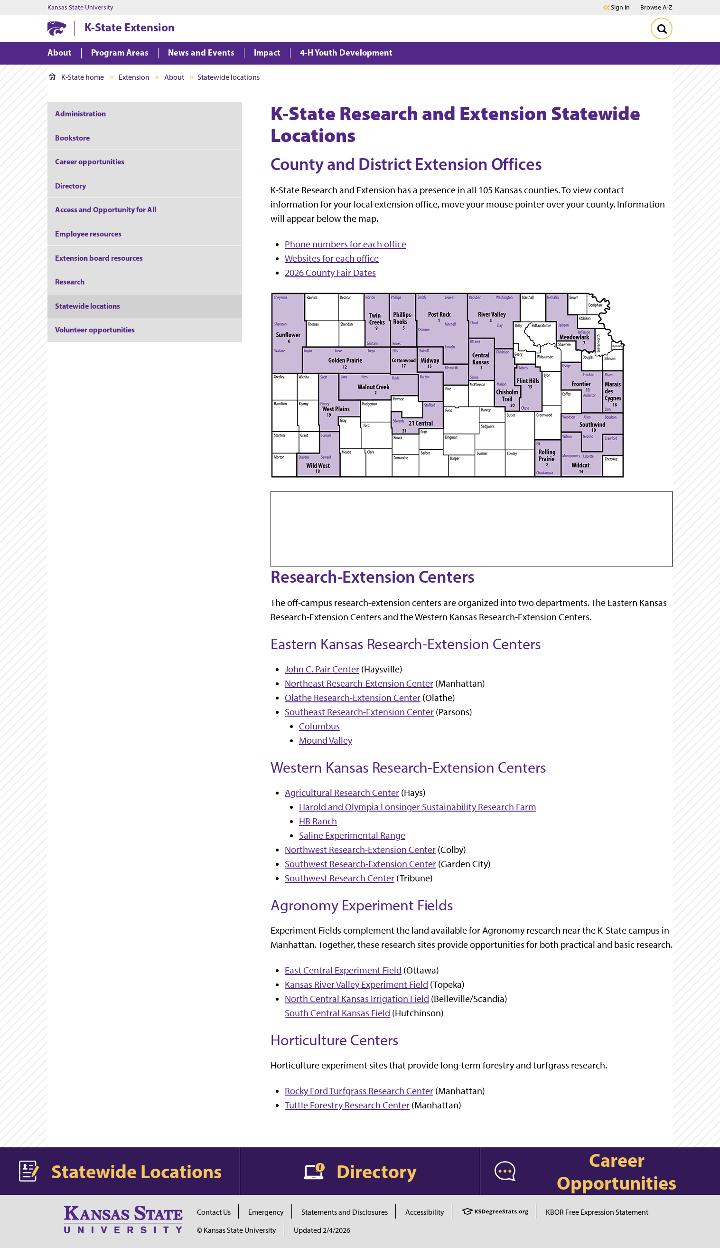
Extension (134, 77)
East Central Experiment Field (343, 970)
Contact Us (214, 1212)
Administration (80, 113)
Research (69, 281)
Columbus (319, 726)
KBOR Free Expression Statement (597, 1212)
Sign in (620, 7)
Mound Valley (325, 740)
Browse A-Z (656, 7)
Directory (70, 185)
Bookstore (73, 137)
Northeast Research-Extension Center (359, 683)
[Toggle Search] (662, 28)
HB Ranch (318, 821)
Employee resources (88, 233)
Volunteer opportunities (95, 329)
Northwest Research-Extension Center (360, 849)
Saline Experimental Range (352, 835)
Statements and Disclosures (344, 1212)
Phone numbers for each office (345, 244)
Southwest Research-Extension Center (360, 864)
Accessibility (424, 1212)
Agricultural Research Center (342, 792)
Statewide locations (87, 306)
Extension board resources (99, 258)
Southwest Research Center (339, 878)
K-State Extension (129, 27)
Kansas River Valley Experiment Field (356, 984)
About (174, 77)
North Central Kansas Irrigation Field (357, 998)
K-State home (76, 77)
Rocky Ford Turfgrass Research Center (359, 1091)
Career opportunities (89, 161)
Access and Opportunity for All (105, 209)
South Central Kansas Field (337, 1013)
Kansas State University (80, 7)
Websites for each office (332, 258)
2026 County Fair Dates (330, 272)
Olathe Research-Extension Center (353, 697)
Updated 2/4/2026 (322, 1230)
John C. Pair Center (322, 669)
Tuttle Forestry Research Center (347, 1105)
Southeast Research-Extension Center (359, 712)
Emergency (266, 1212)
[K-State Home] (56, 28)
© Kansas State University (236, 1230)
